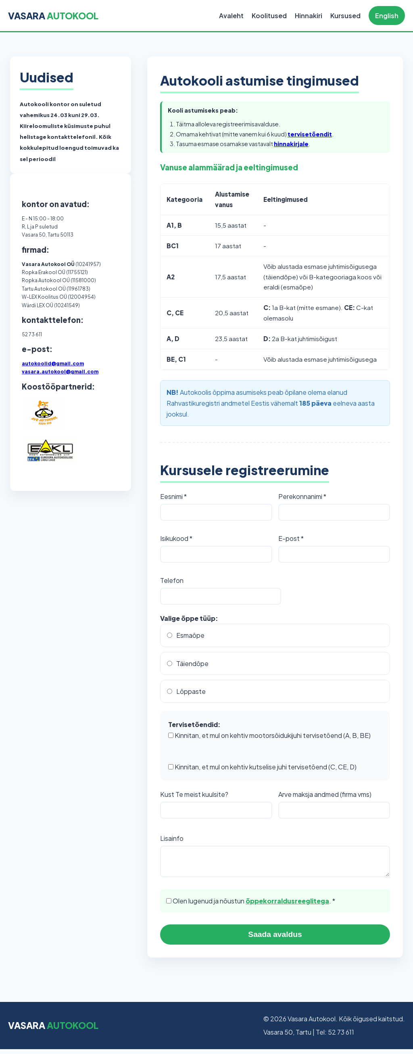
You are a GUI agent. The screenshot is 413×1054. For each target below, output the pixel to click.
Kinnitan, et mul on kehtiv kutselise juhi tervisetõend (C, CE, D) (262, 767)
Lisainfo (172, 838)
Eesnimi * (173, 496)
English (386, 15)
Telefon (172, 580)
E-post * (291, 538)
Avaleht (231, 15)
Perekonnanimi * (302, 496)
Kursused (345, 15)
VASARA (53, 15)
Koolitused (269, 15)
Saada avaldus (275, 939)
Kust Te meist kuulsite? (194, 794)
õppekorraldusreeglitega (287, 905)
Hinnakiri (308, 15)
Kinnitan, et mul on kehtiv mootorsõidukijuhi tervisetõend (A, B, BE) (269, 735)
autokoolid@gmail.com (53, 363)
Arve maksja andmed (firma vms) (324, 794)
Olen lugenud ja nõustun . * (250, 905)
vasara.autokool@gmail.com (60, 372)
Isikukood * (176, 538)
